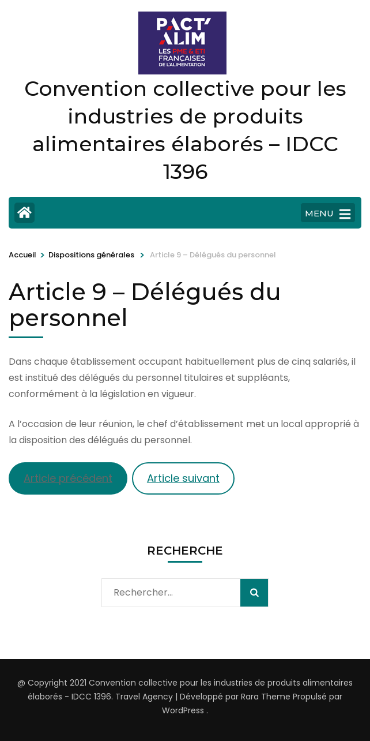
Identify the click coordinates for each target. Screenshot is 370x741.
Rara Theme (265, 696)
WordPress (183, 710)
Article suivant (183, 478)
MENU (327, 214)
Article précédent (68, 478)
